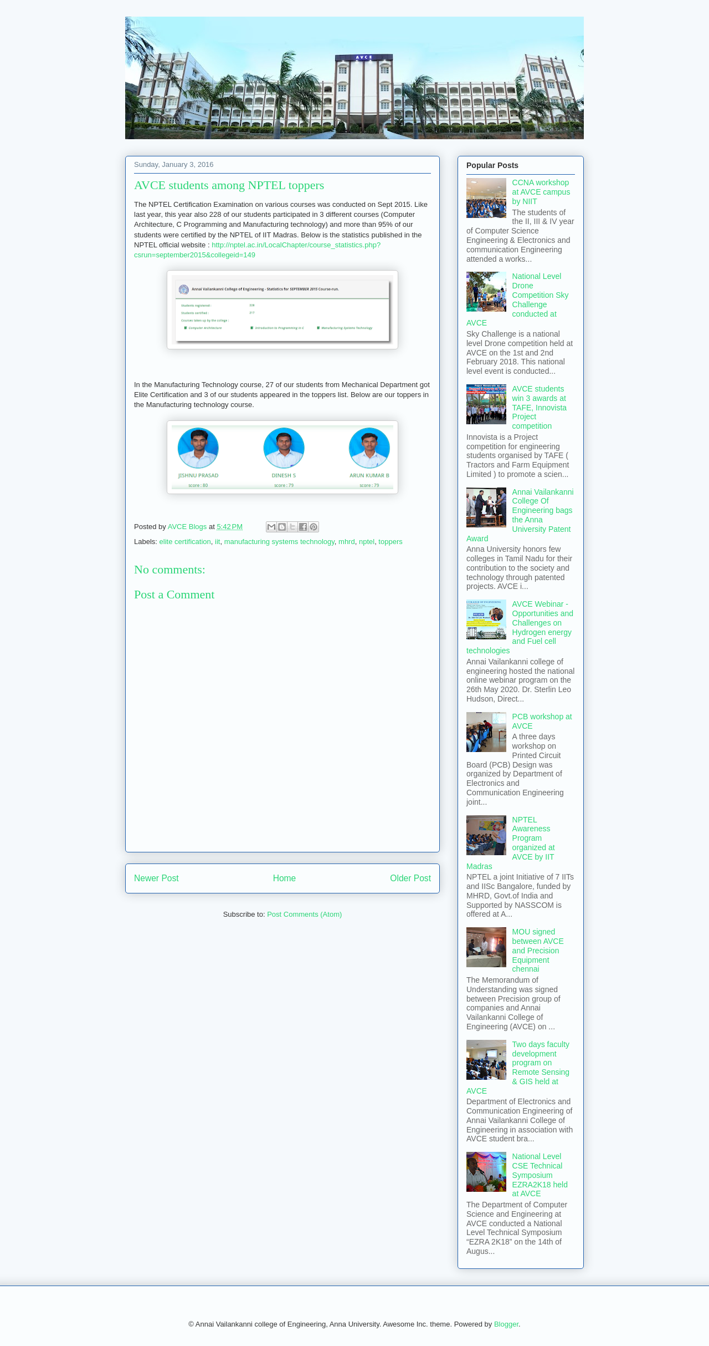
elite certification (185, 541)
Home (284, 878)
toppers (390, 541)
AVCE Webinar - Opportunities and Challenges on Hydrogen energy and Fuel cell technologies (519, 627)
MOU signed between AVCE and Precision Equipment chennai (538, 950)
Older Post (410, 878)
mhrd (346, 541)
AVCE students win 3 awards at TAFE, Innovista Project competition (539, 407)
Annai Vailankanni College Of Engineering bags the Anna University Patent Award (520, 515)
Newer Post (156, 878)
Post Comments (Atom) (304, 914)
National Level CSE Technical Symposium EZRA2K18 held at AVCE (540, 1175)
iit (217, 541)
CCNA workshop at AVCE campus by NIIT (541, 192)
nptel (366, 541)
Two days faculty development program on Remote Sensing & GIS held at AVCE (517, 1067)
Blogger (506, 1324)
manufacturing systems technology (279, 541)
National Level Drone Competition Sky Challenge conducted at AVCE (517, 299)
